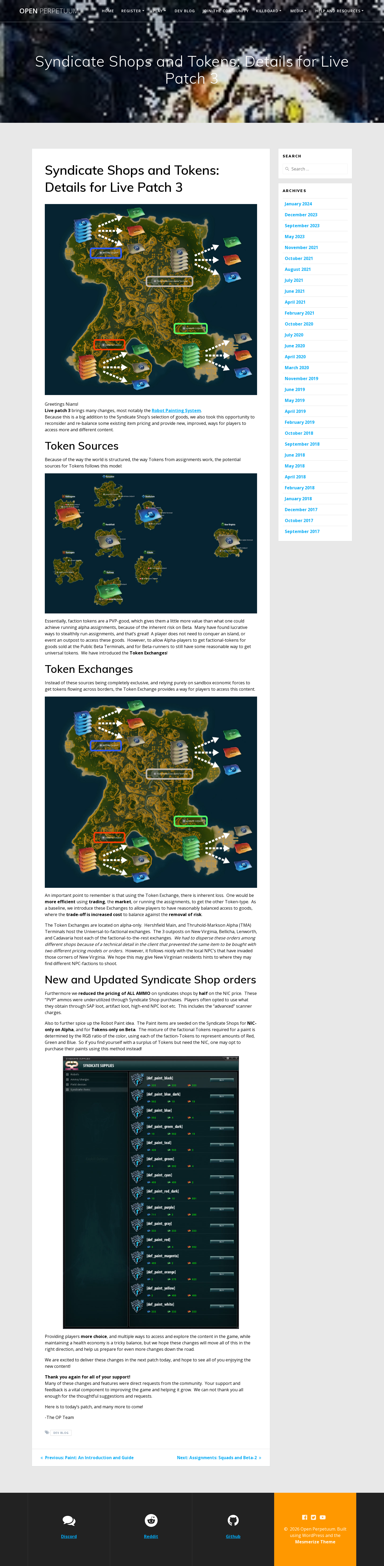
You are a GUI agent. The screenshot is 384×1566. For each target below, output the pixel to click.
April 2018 (295, 477)
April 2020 (295, 357)
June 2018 (295, 455)
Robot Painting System (176, 410)
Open (49, 10)
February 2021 (299, 313)
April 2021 (295, 302)
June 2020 (295, 346)
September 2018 (302, 444)
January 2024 (298, 204)
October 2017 (299, 520)
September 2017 (302, 531)
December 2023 (301, 215)
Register (131, 10)
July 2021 (294, 280)
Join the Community (225, 10)
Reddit (151, 1536)
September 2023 (302, 226)
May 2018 (295, 466)
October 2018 (299, 433)
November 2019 (301, 378)
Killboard (267, 10)
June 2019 (295, 389)
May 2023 (295, 236)
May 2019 (295, 400)
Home (108, 10)
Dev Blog (185, 10)
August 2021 (298, 269)
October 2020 (299, 324)
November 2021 (301, 247)
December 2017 (301, 509)
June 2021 (295, 291)
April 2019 (295, 411)
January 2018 (298, 499)
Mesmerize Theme (315, 1542)
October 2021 (299, 258)
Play (158, 10)
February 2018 (299, 488)
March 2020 (297, 368)
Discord (69, 1536)
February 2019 (299, 422)
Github (233, 1536)
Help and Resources (338, 10)
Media (296, 10)
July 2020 (294, 335)
